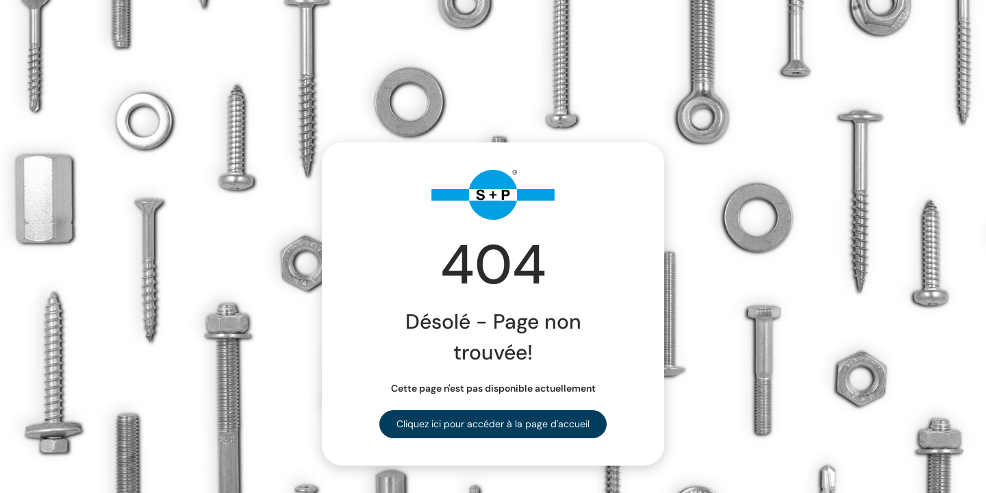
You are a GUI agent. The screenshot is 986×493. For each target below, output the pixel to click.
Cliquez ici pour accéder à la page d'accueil (493, 424)
